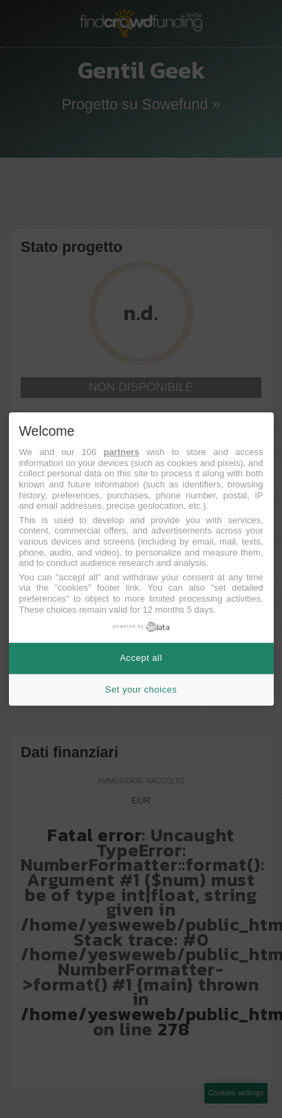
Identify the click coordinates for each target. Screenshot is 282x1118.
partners (122, 452)
